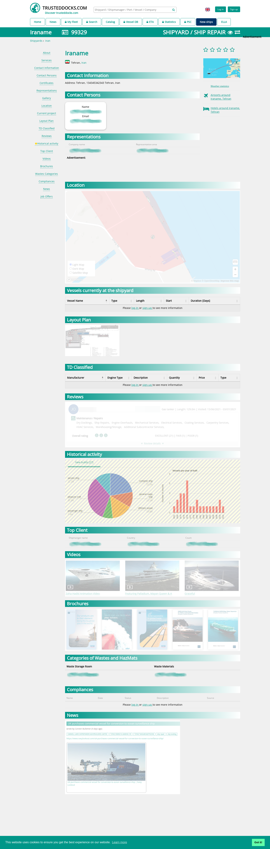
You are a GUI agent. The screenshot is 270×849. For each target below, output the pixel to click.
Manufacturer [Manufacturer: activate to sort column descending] (75, 377)
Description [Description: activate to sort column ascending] (147, 377)
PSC (187, 22)
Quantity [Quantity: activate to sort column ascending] (178, 377)
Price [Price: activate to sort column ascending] (204, 377)
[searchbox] (131, 9)
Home (37, 22)
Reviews (47, 136)
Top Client (46, 151)
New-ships (206, 22)
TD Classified (47, 128)
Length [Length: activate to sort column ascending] (140, 300)
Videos (47, 158)
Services (46, 60)
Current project (46, 113)
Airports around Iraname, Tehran (221, 96)
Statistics (169, 22)
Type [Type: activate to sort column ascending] (114, 300)
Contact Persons (47, 75)
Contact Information (46, 68)
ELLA (224, 22)
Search (91, 22)
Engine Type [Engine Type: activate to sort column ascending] (112, 377)
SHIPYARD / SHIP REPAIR (194, 32)
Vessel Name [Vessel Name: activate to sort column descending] (75, 300)
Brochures (46, 166)
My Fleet (71, 22)
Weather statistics (220, 86)
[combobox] (135, 10)
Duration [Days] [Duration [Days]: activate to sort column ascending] (200, 300)
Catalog (110, 22)
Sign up (234, 9)
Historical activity (46, 143)
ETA (150, 22)
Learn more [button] (119, 842)
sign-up (147, 308)
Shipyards (36, 40)
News (53, 22)
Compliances (47, 181)
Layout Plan (46, 121)
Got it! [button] (258, 842)
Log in (220, 9)
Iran (47, 40)
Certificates (46, 83)
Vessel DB (130, 22)
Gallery (46, 98)
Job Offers (47, 196)
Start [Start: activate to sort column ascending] (169, 300)
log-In (135, 308)
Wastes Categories (46, 173)
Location (46, 105)
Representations (46, 90)
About (46, 52)
